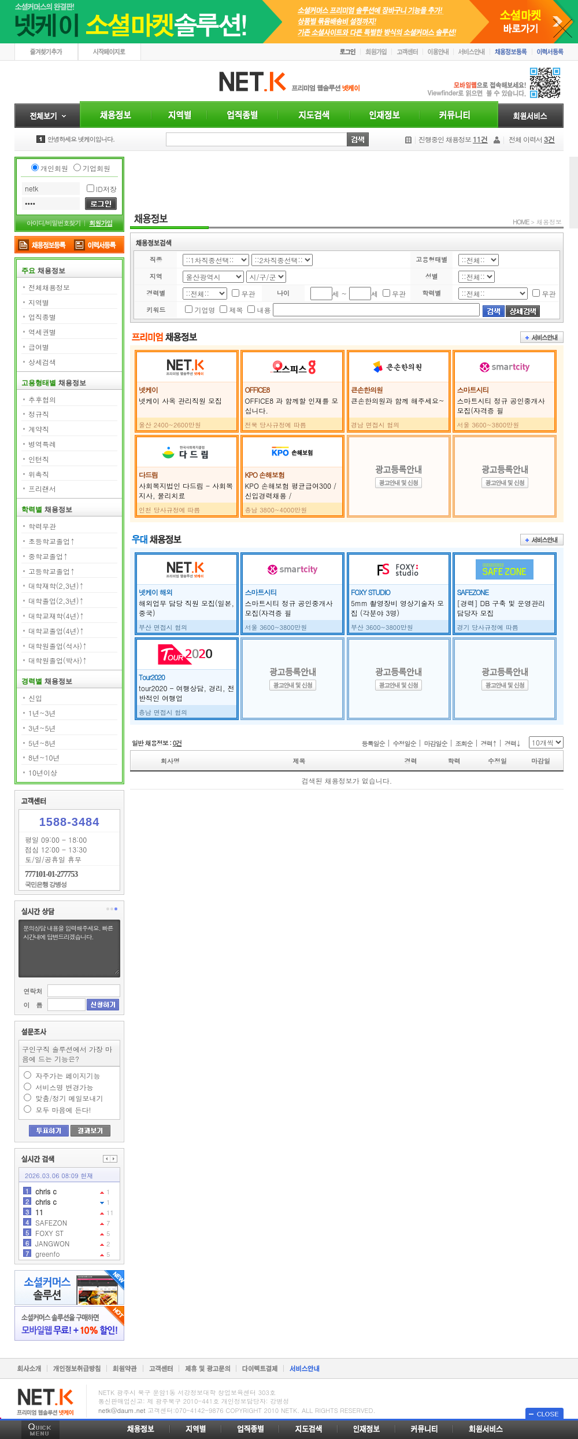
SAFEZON (51, 1222)
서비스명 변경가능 (65, 1087)
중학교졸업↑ (48, 556)
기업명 (204, 310)
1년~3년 (41, 713)
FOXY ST (49, 1233)
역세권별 (42, 332)
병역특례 (42, 444)
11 (39, 1212)
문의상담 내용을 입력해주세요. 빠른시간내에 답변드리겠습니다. (70, 948)
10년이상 (42, 772)
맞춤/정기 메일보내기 (69, 1098)
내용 (264, 310)
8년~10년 (44, 757)
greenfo (47, 1254)
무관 (248, 293)
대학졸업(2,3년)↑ (56, 601)
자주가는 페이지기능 (68, 1075)
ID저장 (106, 189)
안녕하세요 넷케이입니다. (80, 139)
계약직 (38, 429)
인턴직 (38, 459)
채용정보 (549, 221)
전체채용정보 (49, 287)
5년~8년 (41, 743)
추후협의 (42, 399)
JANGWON (52, 1243)
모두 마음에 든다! (63, 1110)
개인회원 (54, 168)
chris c (46, 1191)
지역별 (38, 302)
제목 (236, 310)
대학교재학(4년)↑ (56, 616)
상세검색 (42, 362)
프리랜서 (42, 488)
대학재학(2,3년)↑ (56, 586)
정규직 (38, 414)
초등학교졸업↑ (51, 541)
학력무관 (42, 526)
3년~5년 (41, 728)
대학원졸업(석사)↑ (57, 646)
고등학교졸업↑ (51, 571)
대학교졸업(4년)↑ (56, 631)
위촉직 (38, 474)
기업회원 (96, 168)
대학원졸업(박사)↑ (57, 660)
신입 (35, 698)
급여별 (38, 347)
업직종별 (42, 317)
